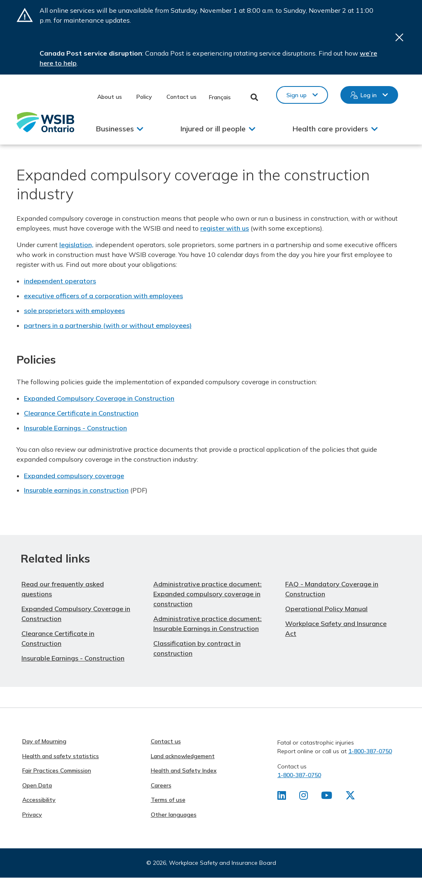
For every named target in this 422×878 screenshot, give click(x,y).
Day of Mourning (44, 741)
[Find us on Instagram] (303, 796)
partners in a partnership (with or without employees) (108, 325)
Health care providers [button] (330, 128)
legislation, (76, 245)
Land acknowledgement (183, 756)
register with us (224, 228)
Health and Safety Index (184, 770)
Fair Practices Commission (56, 770)
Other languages (174, 814)
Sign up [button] (296, 95)
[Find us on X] (350, 796)
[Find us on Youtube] (326, 796)
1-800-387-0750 (370, 751)
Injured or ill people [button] (213, 128)
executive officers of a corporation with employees (103, 296)
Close (399, 37)
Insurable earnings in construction (76, 490)
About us (109, 96)
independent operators (60, 281)
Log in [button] (369, 95)
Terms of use (168, 799)
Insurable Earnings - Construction (75, 428)
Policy (144, 96)
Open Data (37, 785)
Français (220, 97)
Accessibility (39, 799)
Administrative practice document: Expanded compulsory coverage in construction (207, 594)
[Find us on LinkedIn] (281, 796)
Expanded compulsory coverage (74, 476)
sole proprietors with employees (74, 310)
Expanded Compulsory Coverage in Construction (99, 398)
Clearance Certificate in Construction (81, 413)
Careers (161, 785)
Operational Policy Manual (326, 609)
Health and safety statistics (60, 756)
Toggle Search (254, 97)
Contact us (181, 96)
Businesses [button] (115, 128)
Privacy (32, 814)
